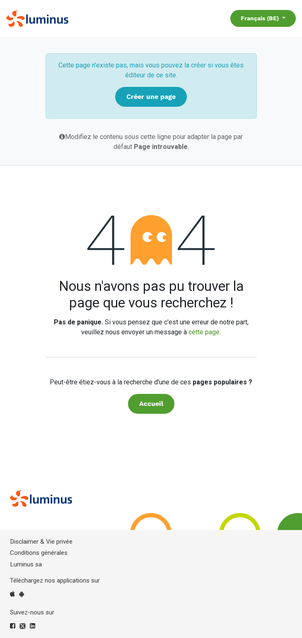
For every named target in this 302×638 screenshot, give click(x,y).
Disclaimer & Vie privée (41, 541)
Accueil (151, 404)
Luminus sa (26, 564)
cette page (204, 332)
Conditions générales (39, 552)
